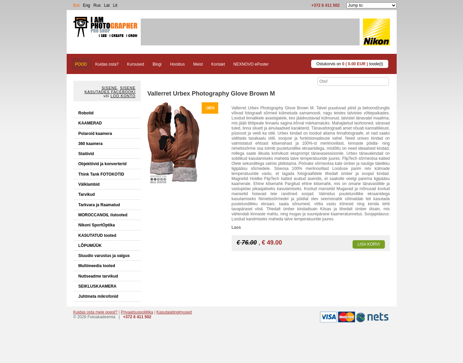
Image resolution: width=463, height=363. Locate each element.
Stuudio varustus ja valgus (104, 255)
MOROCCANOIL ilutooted (103, 215)
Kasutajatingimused (174, 312)
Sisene (109, 88)
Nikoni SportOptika (96, 225)
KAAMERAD (90, 123)
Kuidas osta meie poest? (95, 312)
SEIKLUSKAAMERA (97, 286)
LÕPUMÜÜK (90, 245)
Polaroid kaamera (95, 133)
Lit (115, 5)
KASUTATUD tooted (97, 235)
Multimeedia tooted (96, 265)
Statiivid (86, 153)
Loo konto (122, 96)
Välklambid (89, 184)
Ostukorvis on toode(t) (349, 64)
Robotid (86, 113)
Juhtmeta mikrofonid (98, 296)
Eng (86, 5)
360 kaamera (90, 143)
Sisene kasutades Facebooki (110, 90)
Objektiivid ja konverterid (102, 163)
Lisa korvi (369, 244)
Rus (97, 5)
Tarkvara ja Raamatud (99, 205)
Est (76, 5)
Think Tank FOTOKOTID (101, 174)
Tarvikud (86, 194)
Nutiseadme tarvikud (98, 276)
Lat (107, 5)
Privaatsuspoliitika (137, 312)
